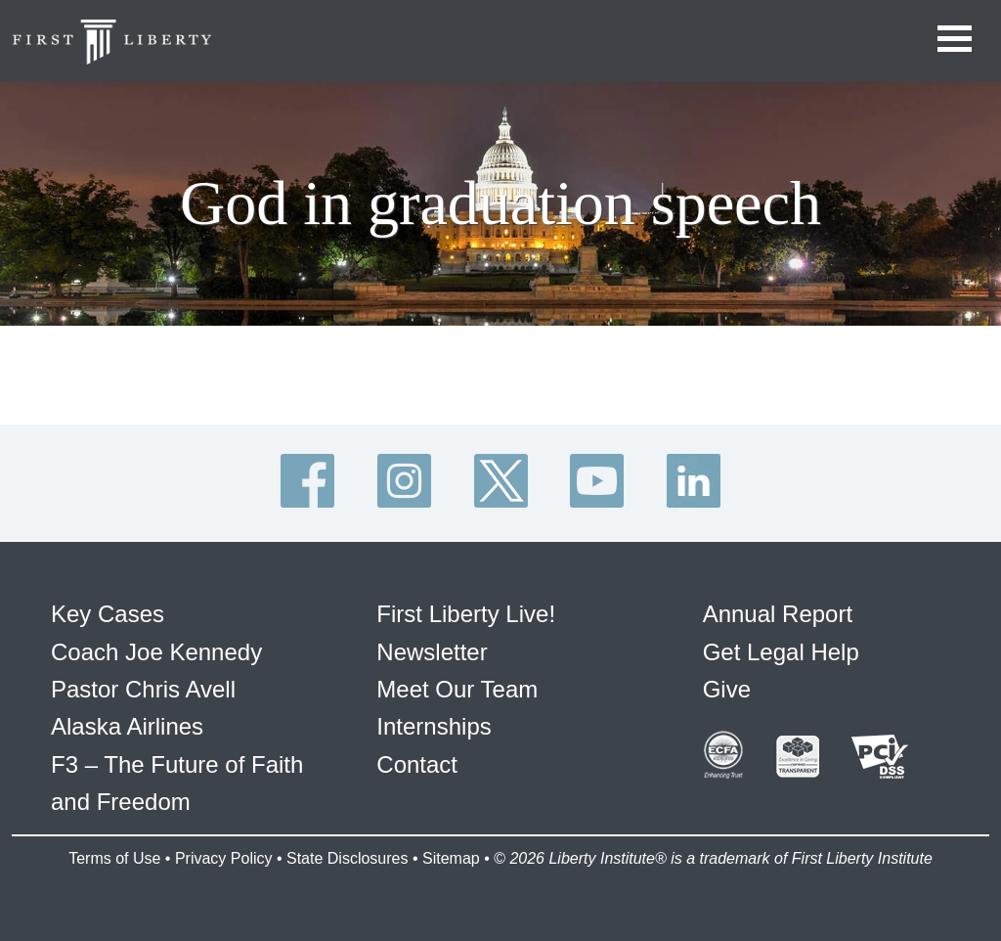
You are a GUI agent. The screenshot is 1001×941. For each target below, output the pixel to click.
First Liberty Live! (465, 614)
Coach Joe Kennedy (156, 652)
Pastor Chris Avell (143, 689)
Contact (416, 764)
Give (727, 689)
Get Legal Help (781, 652)
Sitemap (451, 858)
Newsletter (431, 652)
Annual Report (777, 614)
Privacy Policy (224, 858)
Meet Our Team (457, 689)
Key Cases (107, 614)
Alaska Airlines (127, 726)
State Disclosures (347, 858)
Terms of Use (114, 858)
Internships (433, 726)
